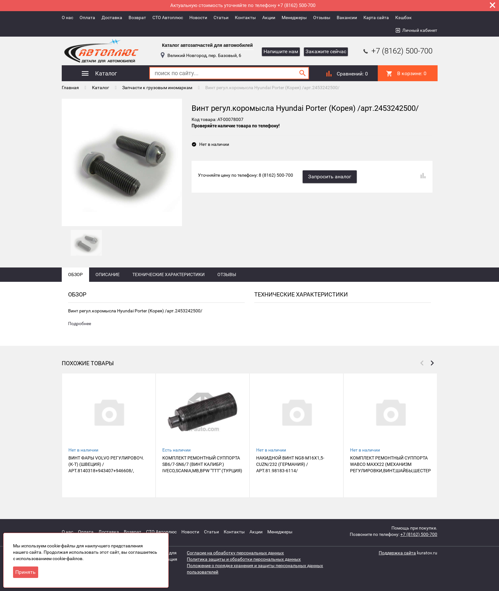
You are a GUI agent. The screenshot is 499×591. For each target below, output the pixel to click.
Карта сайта (376, 17)
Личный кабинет (419, 30)
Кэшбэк (403, 17)
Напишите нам (281, 51)
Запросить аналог (329, 177)
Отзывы (321, 17)
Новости (198, 17)
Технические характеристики (168, 274)
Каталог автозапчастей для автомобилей (207, 45)
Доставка (112, 17)
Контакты (245, 17)
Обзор (75, 274)
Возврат (137, 17)
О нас (67, 17)
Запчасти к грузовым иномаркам (157, 87)
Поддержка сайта (397, 552)
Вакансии (347, 17)
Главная (70, 87)
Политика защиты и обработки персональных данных (244, 559)
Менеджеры (294, 17)
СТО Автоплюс (167, 17)
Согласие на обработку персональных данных (235, 552)
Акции (268, 17)
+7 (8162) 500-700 (397, 50)
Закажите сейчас (326, 51)
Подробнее (79, 323)
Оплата (87, 17)
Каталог (100, 87)
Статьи (221, 17)
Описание (107, 274)
